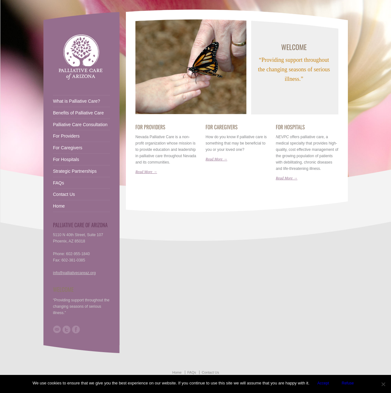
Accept (323, 383)
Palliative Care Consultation (80, 124)
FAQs (58, 182)
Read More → (146, 172)
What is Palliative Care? (76, 101)
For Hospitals (290, 127)
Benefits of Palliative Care (78, 112)
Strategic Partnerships (75, 171)
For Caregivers (221, 127)
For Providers (150, 127)
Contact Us (64, 194)
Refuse (348, 383)
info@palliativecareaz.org (74, 273)
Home (59, 206)
